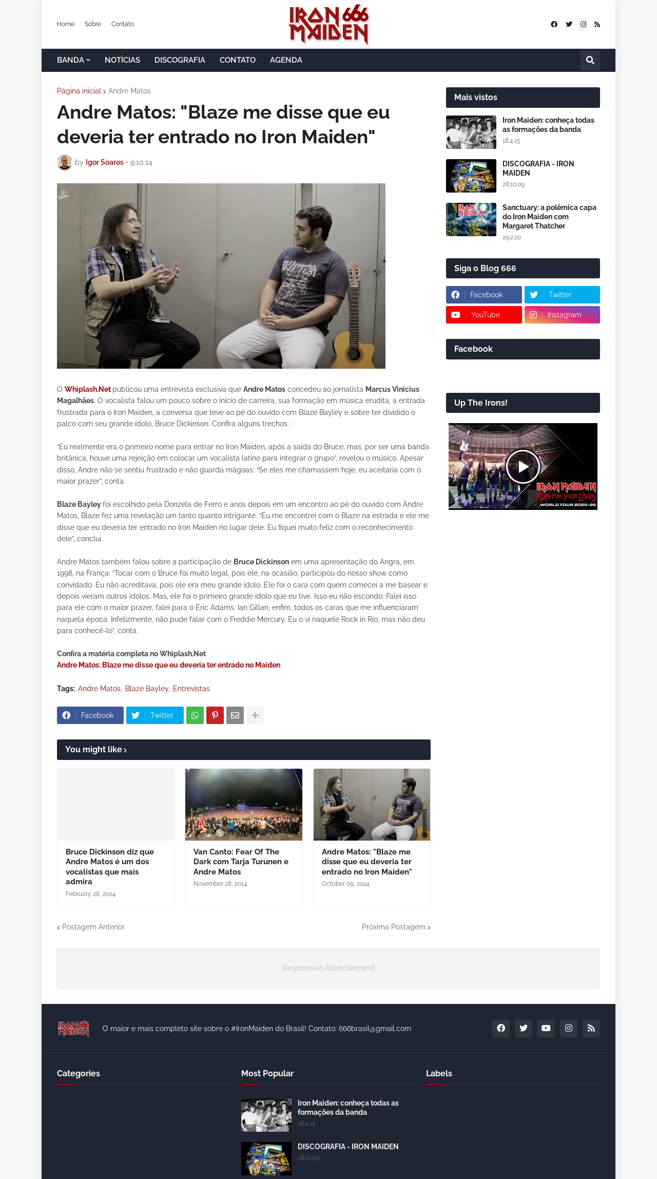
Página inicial (79, 90)
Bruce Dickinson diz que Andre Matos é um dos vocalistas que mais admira (110, 867)
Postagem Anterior (93, 927)
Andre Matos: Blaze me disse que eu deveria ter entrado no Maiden (168, 665)
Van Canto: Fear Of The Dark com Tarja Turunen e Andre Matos (241, 862)
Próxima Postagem (394, 927)
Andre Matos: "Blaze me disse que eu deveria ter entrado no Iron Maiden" (367, 862)
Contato (122, 24)
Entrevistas (191, 688)
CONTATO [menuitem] (238, 60)
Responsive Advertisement (328, 968)
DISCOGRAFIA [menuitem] (179, 60)
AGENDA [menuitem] (286, 60)
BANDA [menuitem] (70, 60)
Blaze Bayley (146, 688)
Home (65, 24)
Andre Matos (129, 90)
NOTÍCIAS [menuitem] (122, 60)
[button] (590, 60)
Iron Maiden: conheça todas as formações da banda (548, 125)
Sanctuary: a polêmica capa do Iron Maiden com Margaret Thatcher (549, 216)
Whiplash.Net (88, 389)
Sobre (93, 24)
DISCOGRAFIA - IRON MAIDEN (538, 168)
